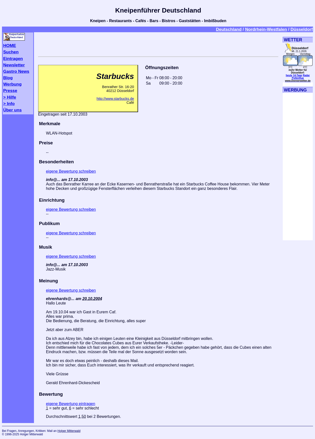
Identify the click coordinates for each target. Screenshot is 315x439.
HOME (9, 45)
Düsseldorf (301, 29)
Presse (10, 90)
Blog (8, 77)
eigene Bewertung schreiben (71, 171)
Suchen (11, 51)
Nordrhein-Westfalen (266, 29)
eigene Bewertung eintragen (70, 404)
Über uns (12, 109)
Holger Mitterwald (68, 431)
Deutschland (228, 29)
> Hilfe (9, 97)
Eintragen (13, 58)
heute (289, 75)
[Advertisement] (158, 43)
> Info (9, 103)
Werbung (12, 84)
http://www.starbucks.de (115, 99)
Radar (306, 75)
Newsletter (14, 64)
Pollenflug (298, 78)
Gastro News (16, 71)
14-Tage (297, 75)
